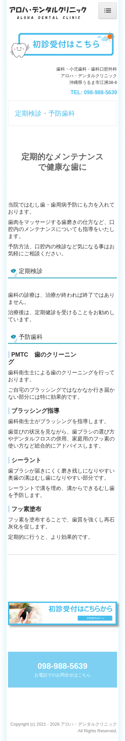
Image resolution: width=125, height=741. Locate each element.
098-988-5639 (100, 92)
